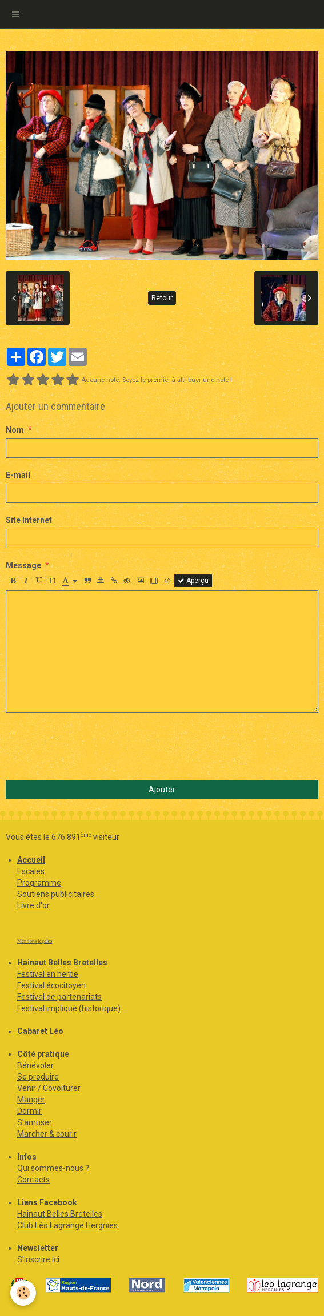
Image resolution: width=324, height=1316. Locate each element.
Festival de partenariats (59, 996)
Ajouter (162, 789)
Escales (31, 871)
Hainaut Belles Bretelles (59, 1213)
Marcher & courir (47, 1133)
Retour (162, 298)
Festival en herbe (47, 974)
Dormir (29, 1111)
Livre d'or (33, 905)
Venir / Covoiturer (49, 1088)
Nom (15, 429)
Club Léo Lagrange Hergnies (67, 1225)
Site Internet (29, 520)
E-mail (18, 475)
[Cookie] (23, 1293)
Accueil (31, 859)
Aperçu (193, 581)
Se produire (38, 1076)
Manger (31, 1099)
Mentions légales (34, 941)
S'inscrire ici (38, 1259)
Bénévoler (35, 1065)
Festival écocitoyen (51, 985)
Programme (39, 882)
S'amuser (34, 1122)
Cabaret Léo (40, 1031)
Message (23, 565)
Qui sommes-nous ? (53, 1168)
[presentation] (92, 746)
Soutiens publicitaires (55, 894)
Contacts (33, 1179)
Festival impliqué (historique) (69, 1008)
